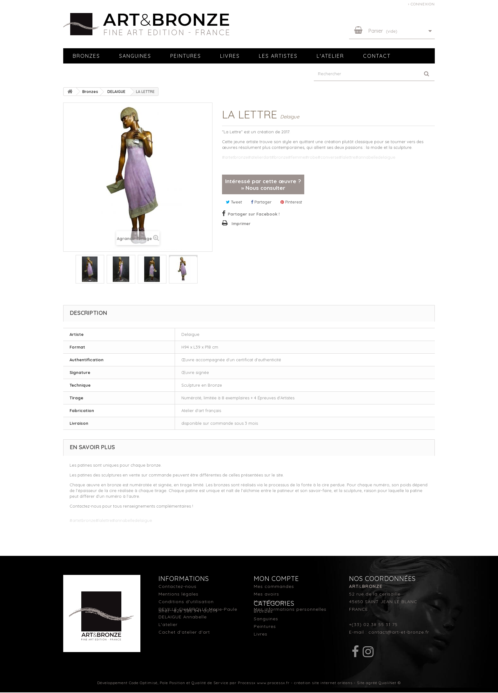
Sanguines (135, 56)
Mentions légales (178, 594)
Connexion (423, 4)
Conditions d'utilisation (186, 601)
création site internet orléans (323, 683)
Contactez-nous (177, 586)
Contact (377, 56)
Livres (230, 56)
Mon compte (276, 579)
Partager (261, 201)
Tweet (234, 201)
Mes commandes (274, 586)
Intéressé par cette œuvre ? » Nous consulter (263, 184)
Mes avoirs (266, 594)
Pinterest (291, 201)
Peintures (185, 56)
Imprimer (241, 223)
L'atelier (330, 56)
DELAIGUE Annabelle (182, 617)
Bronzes (86, 56)
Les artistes (278, 56)
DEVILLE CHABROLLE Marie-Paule (197, 609)
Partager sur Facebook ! (253, 214)
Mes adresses (270, 601)
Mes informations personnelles (290, 609)
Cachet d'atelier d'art (184, 632)
